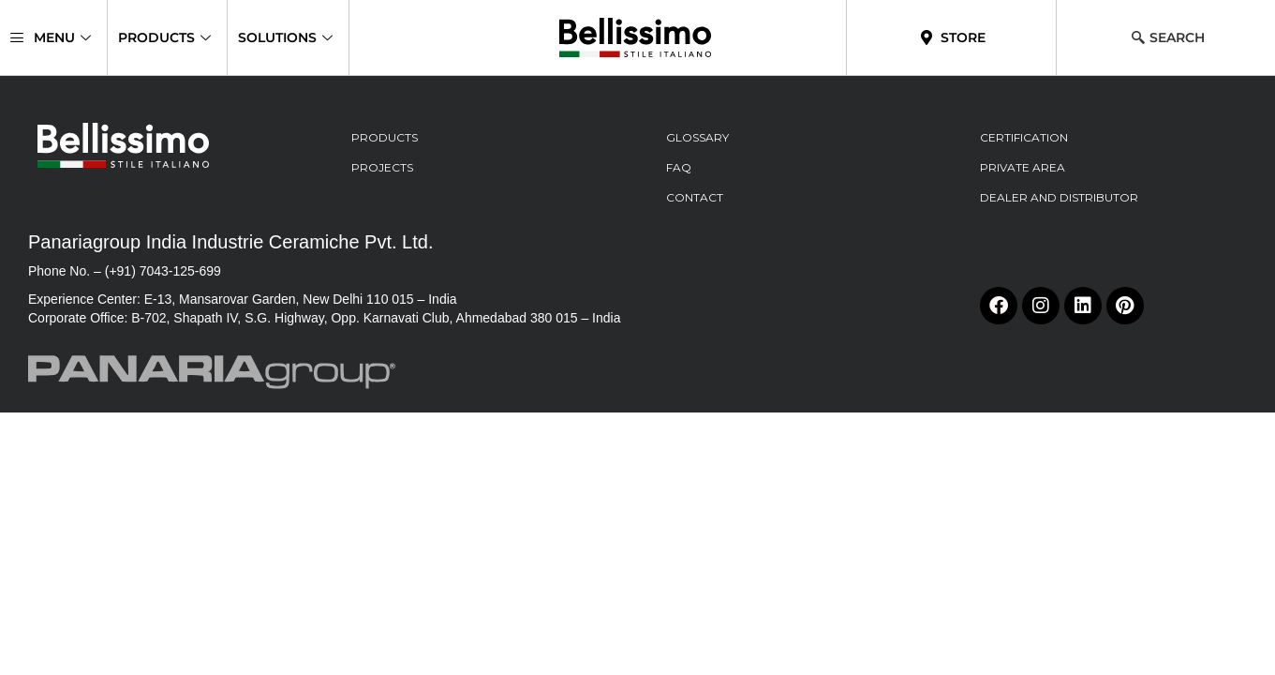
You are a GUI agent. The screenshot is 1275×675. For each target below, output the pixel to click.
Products (164, 37)
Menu (50, 37)
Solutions (285, 37)
